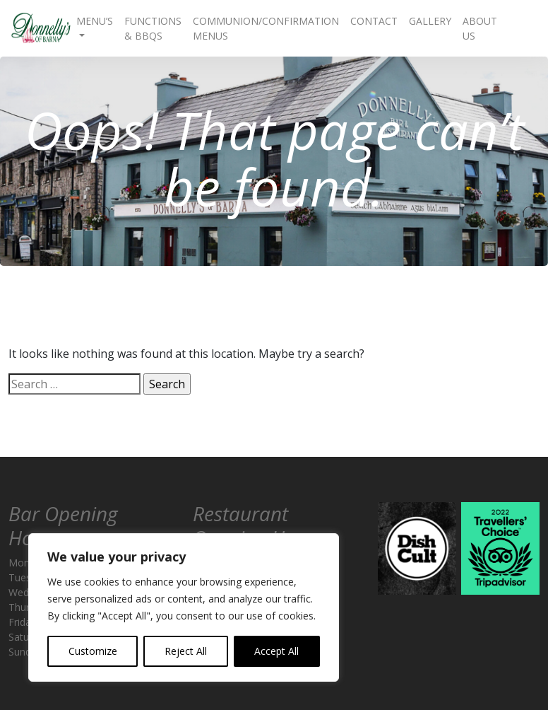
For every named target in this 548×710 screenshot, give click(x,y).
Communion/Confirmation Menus (266, 28)
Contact (374, 21)
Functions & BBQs (152, 28)
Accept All (276, 651)
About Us (480, 28)
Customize (92, 651)
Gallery (430, 21)
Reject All (186, 651)
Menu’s (94, 21)
